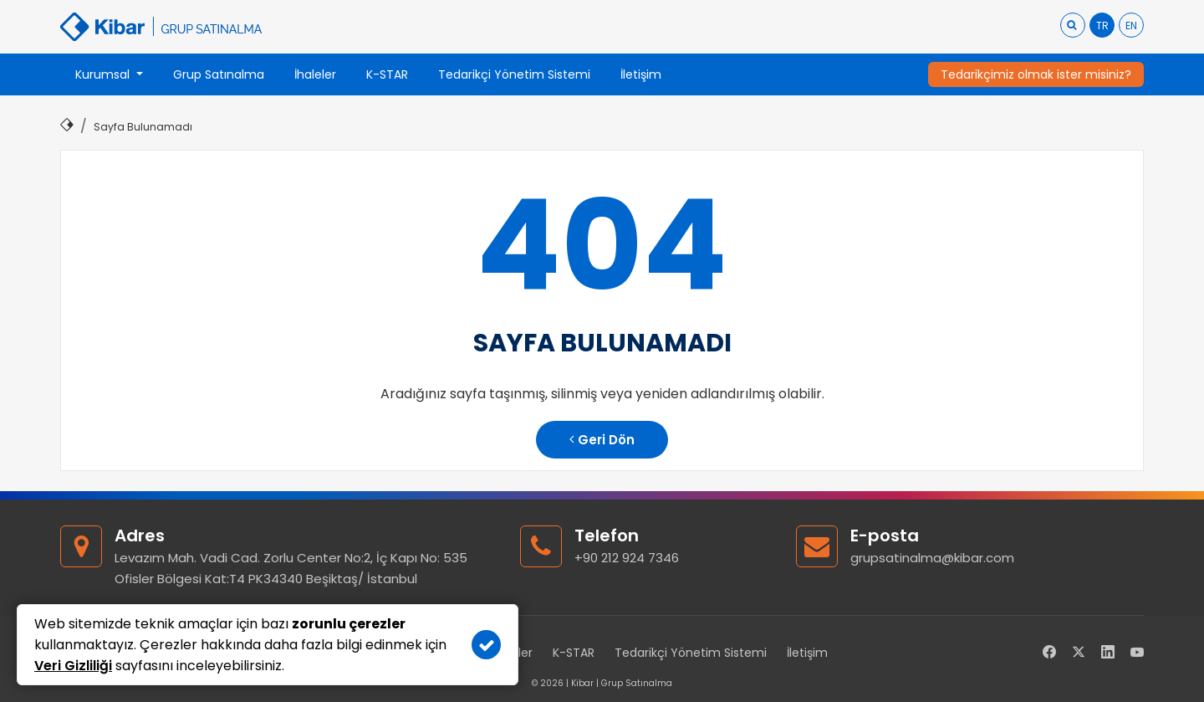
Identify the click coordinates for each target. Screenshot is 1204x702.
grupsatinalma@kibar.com (932, 557)
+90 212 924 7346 (626, 557)
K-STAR (573, 652)
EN (1131, 25)
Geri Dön (602, 439)
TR (1102, 25)
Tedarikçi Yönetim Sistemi (691, 652)
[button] (109, 74)
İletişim (807, 652)
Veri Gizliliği (73, 665)
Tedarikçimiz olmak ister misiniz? (1036, 74)
